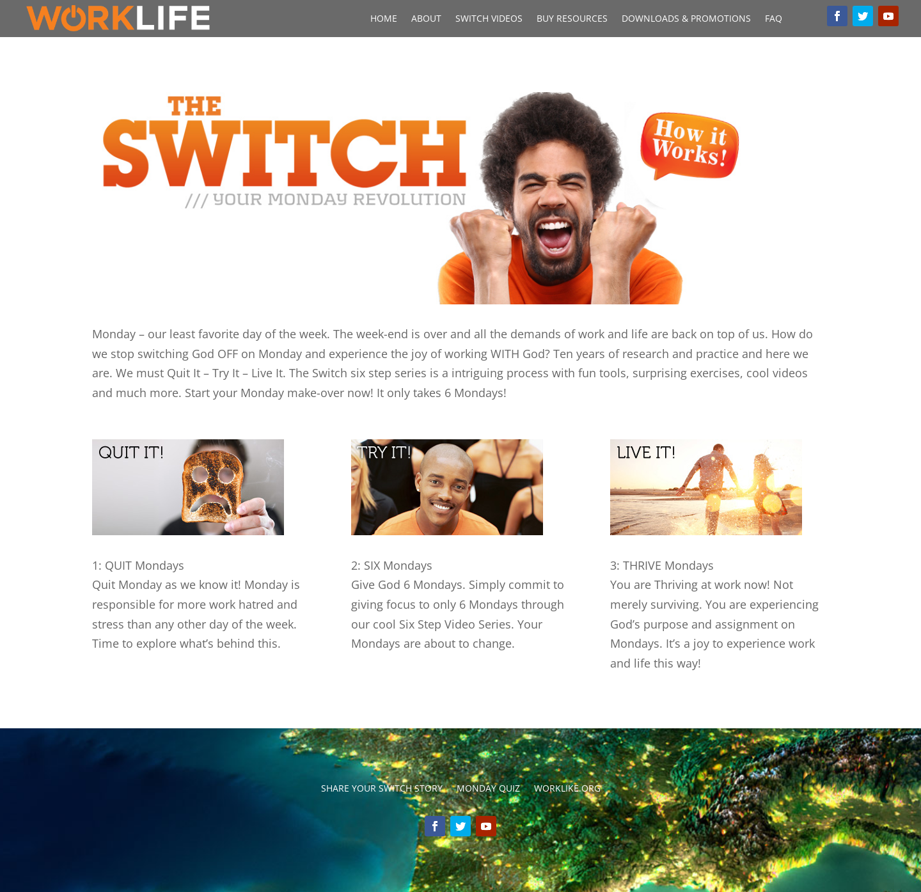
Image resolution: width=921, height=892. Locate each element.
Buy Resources (572, 19)
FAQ (773, 19)
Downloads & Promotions (686, 19)
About (426, 19)
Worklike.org (567, 789)
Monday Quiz (488, 789)
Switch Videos (489, 19)
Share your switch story (382, 789)
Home (383, 19)
